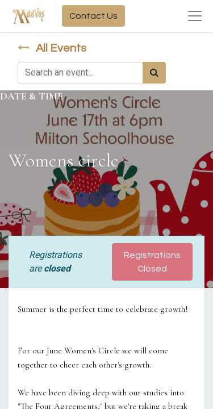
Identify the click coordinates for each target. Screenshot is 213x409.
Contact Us (93, 15)
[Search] (154, 73)
